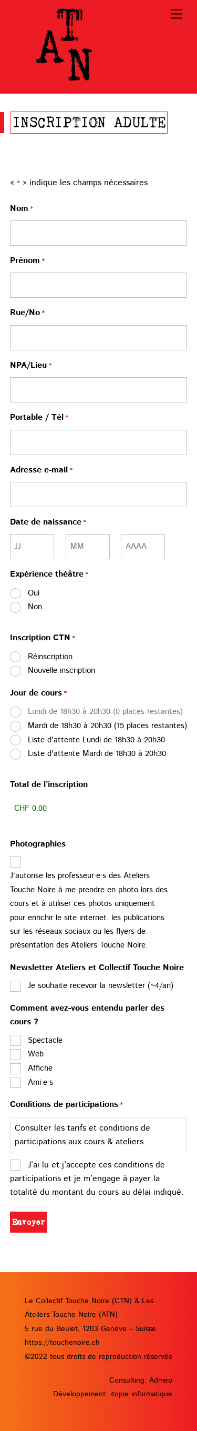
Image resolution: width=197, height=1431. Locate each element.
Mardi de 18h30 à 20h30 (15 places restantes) (107, 725)
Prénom (27, 261)
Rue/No (27, 313)
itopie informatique (141, 1394)
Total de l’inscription (49, 785)
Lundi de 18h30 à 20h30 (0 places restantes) (105, 711)
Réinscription (50, 656)
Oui (33, 593)
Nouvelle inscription (61, 670)
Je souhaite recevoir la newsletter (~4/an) (100, 985)
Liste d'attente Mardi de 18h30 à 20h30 (97, 753)
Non (35, 606)
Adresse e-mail (41, 471)
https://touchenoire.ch (62, 1342)
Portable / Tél (39, 418)
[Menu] (176, 14)
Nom (21, 209)
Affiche (40, 1068)
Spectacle (45, 1040)
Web (36, 1054)
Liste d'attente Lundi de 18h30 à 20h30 (96, 739)
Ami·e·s (40, 1082)
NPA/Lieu (30, 366)
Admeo (160, 1380)
